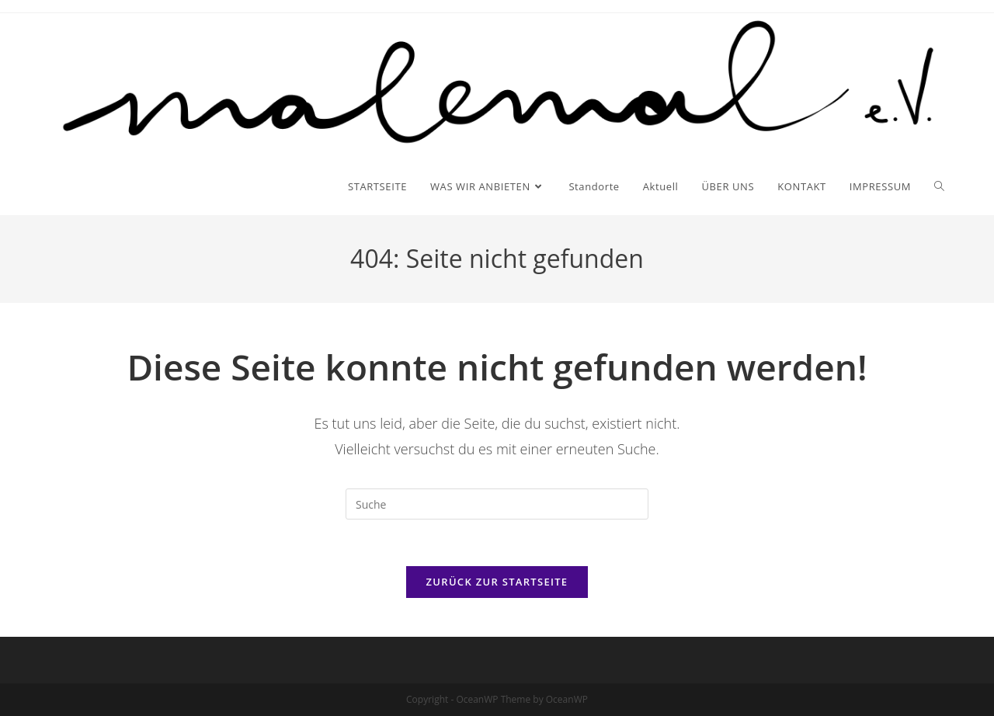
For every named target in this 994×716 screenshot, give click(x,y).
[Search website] (939, 186)
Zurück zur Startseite (497, 582)
